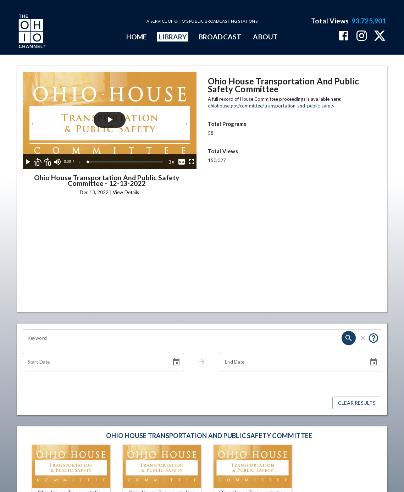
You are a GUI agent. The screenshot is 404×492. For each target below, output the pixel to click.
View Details (126, 192)
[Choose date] (176, 362)
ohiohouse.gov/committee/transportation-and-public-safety (271, 106)
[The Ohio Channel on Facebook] (343, 36)
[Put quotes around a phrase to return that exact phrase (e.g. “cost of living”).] (373, 338)
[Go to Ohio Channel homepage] (31, 32)
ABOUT (265, 37)
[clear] (363, 338)
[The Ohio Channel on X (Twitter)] (379, 36)
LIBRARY (173, 37)
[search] (349, 338)
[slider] (125, 161)
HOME (136, 37)
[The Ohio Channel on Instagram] (361, 36)
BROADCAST (220, 37)
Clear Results (357, 403)
